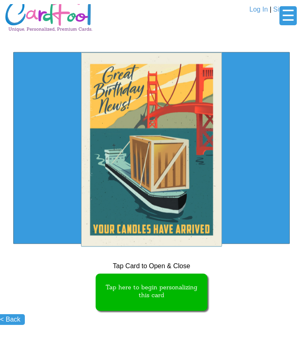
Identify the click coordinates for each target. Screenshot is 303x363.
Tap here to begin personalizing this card (151, 292)
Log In (259, 9)
